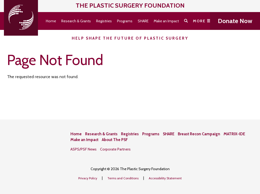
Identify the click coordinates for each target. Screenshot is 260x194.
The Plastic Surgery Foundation (130, 5)
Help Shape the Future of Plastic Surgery (130, 38)
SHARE (143, 21)
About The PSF (115, 139)
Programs (124, 21)
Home (51, 21)
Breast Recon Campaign (199, 134)
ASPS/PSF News (83, 149)
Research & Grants (76, 21)
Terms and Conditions (123, 178)
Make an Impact (166, 21)
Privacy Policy (88, 178)
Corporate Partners (115, 149)
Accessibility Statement (165, 178)
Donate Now (235, 21)
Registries (104, 21)
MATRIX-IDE (234, 134)
